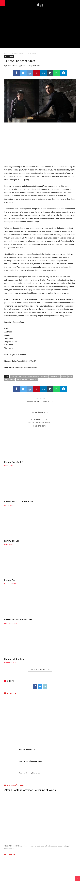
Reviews (13, 53)
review (63, 377)
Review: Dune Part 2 (13, 458)
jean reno (44, 377)
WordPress (51, 876)
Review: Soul (47, 494)
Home (6, 53)
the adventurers (22, 380)
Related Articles (39, 419)
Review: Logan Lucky (40, 410)
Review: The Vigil (12, 494)
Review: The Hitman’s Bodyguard (40, 399)
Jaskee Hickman (11, 66)
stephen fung (10, 380)
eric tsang (22, 377)
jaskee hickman (33, 377)
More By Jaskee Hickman (39, 423)
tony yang (33, 380)
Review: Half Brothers (51, 530)
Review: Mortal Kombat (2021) (55, 458)
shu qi (70, 377)
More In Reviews (39, 426)
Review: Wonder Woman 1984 (18, 530)
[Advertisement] (42, 27)
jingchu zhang (54, 377)
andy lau (14, 377)
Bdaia (68, 876)
